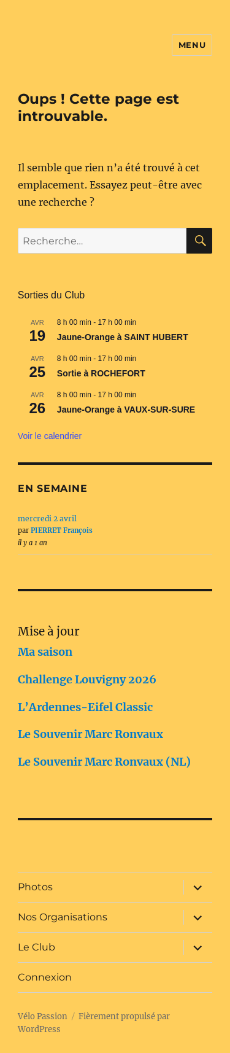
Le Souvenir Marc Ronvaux (90, 734)
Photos (35, 887)
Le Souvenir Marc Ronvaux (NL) (104, 762)
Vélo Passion (42, 1016)
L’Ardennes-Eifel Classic (85, 707)
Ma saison (45, 652)
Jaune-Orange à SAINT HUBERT (122, 337)
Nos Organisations (62, 917)
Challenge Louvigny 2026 (87, 679)
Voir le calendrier (50, 436)
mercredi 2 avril (47, 518)
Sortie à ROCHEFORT (101, 373)
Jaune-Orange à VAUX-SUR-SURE (126, 409)
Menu (191, 45)
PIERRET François (62, 530)
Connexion (45, 977)
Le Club (36, 947)
